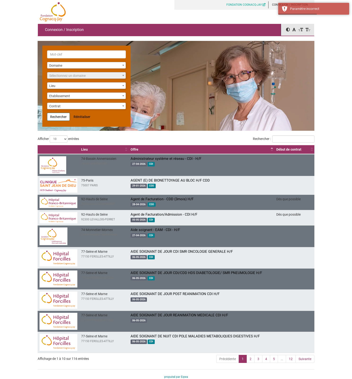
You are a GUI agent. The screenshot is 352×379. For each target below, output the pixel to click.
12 (291, 359)
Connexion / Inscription (64, 29)
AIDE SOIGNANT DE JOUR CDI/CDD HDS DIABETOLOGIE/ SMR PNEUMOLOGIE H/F (196, 273)
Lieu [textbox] (52, 86)
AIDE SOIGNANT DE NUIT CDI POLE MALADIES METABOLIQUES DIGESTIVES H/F (195, 336)
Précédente (227, 359)
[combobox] (86, 65)
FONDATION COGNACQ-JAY (245, 4)
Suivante (305, 359)
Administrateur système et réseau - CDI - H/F (166, 159)
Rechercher (58, 117)
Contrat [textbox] (55, 106)
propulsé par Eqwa (176, 377)
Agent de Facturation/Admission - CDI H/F (164, 214)
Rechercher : (283, 139)
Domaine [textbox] (55, 65)
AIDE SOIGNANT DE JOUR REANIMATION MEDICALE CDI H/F (179, 315)
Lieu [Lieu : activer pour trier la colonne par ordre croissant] (84, 149)
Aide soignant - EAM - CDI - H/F (155, 230)
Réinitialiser (82, 117)
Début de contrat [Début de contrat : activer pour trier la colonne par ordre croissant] (288, 149)
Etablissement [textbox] (59, 96)
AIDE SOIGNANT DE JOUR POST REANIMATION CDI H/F (175, 294)
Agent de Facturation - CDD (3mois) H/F (162, 199)
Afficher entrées (58, 139)
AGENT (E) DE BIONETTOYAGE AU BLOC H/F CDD (170, 180)
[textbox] (86, 75)
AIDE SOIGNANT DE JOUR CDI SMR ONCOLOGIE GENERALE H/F (182, 251)
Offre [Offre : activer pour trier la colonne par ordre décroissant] (134, 149)
